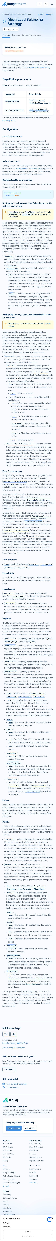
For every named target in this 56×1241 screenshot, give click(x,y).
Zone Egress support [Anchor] (12, 471)
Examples (16, 35)
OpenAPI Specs (35, 1157)
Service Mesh (8, 1154)
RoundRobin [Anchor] (8, 573)
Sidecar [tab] (5, 85)
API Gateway (8, 1147)
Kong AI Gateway (36, 1147)
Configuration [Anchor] (10, 129)
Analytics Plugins (9, 1173)
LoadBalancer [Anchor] (9, 559)
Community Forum (10, 1198)
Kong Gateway (35, 1144)
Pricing (5, 1161)
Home (4, 14)
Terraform (33, 1179)
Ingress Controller (36, 1161)
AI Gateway (7, 1150)
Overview (6, 35)
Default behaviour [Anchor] (10, 161)
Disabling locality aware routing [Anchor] (17, 180)
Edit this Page (22, 1043)
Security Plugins (9, 1179)
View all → (7, 1186)
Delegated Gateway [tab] (33, 85)
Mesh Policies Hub (24, 14)
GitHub (5, 1201)
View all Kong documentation (13, 1048)
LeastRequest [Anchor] (8, 589)
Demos (5, 1205)
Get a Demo (30, 1128)
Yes (6, 1034)
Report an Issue (8, 1043)
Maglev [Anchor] (5, 822)
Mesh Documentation (14, 51)
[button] (50, 192)
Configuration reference (31, 35)
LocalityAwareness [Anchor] (12, 136)
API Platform (7, 1144)
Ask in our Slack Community (14, 1084)
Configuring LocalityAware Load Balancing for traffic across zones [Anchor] (27, 316)
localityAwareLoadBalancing (38, 67)
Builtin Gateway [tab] (17, 85)
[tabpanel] (28, 103)
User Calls (7, 1208)
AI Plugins (6, 1169)
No (14, 1034)
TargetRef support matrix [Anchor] (16, 79)
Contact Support (10, 1087)
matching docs (8, 120)
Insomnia (32, 1154)
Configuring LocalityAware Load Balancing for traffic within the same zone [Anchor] (27, 204)
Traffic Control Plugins (11, 1183)
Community (7, 1195)
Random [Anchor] (6, 800)
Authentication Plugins (11, 1176)
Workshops (7, 1211)
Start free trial (14, 1128)
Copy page (8, 29)
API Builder (7, 1157)
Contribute (8, 1069)
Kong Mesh (12, 14)
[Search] (39, 4)
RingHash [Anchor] (6, 618)
